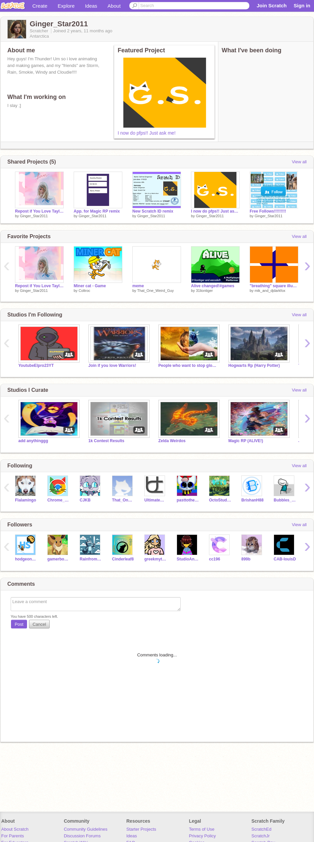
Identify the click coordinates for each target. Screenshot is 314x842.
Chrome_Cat (58, 500)
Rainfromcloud (91, 559)
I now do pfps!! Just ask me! (147, 133)
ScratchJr (260, 835)
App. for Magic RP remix (97, 211)
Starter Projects (141, 829)
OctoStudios (220, 500)
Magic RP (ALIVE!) (245, 440)
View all (299, 161)
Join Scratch (272, 5)
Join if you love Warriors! (112, 365)
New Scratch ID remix (152, 211)
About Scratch (15, 829)
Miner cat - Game (90, 286)
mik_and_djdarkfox (270, 291)
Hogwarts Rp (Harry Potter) (254, 365)
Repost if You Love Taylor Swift (39, 211)
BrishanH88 (252, 500)
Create (39, 6)
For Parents (12, 835)
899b (245, 559)
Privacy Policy (202, 835)
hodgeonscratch (26, 559)
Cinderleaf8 (123, 559)
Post (19, 624)
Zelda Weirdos (172, 440)
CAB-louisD (285, 559)
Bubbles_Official (285, 500)
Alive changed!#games (212, 286)
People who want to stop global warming (188, 365)
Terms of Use (202, 829)
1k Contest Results (106, 440)
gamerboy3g (58, 559)
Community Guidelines (85, 829)
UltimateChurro (155, 500)
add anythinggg (33, 440)
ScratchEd (261, 829)
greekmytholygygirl (155, 559)
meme (138, 286)
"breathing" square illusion (274, 286)
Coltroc (84, 291)
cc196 (214, 559)
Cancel (39, 624)
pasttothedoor (188, 500)
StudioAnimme (188, 559)
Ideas (91, 6)
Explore (66, 6)
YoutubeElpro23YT (36, 365)
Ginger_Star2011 (34, 216)
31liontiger (204, 291)
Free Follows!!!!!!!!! (268, 211)
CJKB (85, 500)
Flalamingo (25, 500)
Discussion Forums (82, 835)
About (114, 6)
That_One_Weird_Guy (155, 291)
